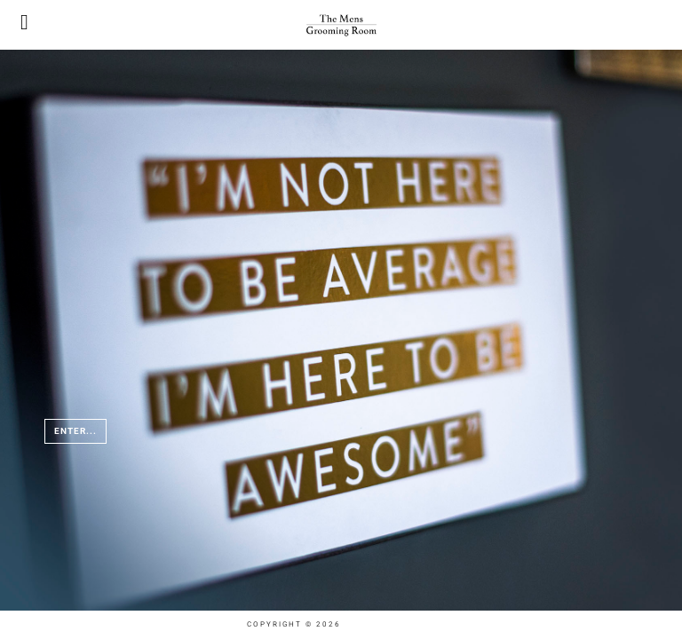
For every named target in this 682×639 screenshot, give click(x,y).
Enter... (75, 431)
